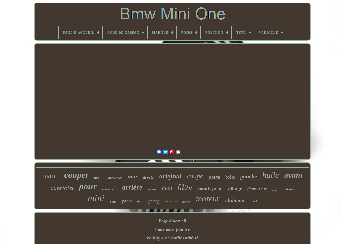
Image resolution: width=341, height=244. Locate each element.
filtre (185, 187)
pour (88, 186)
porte (214, 177)
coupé (195, 176)
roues (152, 189)
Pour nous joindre (172, 229)
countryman (210, 188)
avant (293, 175)
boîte (230, 177)
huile (270, 175)
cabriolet (62, 187)
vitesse (289, 189)
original (170, 176)
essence (171, 201)
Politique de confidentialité (172, 238)
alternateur (109, 189)
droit (253, 201)
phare (127, 201)
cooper (76, 175)
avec (97, 178)
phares (275, 190)
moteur (208, 198)
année (186, 202)
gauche (248, 176)
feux (113, 202)
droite (148, 177)
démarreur (257, 188)
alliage (235, 188)
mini (96, 198)
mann (50, 176)
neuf (167, 188)
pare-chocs (114, 178)
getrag (154, 201)
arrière (132, 187)
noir (133, 176)
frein (140, 201)
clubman (235, 200)
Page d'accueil (172, 220)
